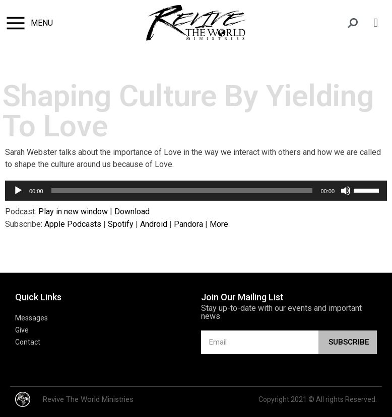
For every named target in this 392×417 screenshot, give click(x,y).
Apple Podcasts (72, 224)
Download (132, 211)
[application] (196, 191)
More (219, 224)
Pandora (188, 224)
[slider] (182, 190)
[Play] (18, 191)
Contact (27, 342)
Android (153, 224)
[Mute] (346, 191)
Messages (31, 318)
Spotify (121, 224)
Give (22, 330)
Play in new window (73, 211)
